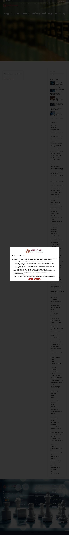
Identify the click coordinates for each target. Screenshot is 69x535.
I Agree (31, 279)
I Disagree (37, 279)
